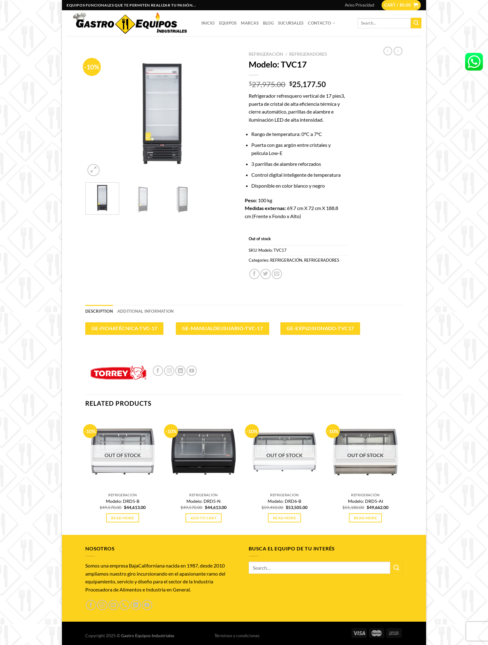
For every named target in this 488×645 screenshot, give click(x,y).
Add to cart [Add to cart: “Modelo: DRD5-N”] (203, 518)
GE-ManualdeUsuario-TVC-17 (222, 328)
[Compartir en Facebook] (254, 274)
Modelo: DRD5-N (203, 501)
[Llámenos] (125, 605)
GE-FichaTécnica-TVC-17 (124, 328)
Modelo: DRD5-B (122, 501)
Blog (268, 23)
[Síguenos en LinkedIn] (180, 371)
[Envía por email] (277, 274)
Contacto (321, 23)
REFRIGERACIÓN (266, 54)
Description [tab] (99, 311)
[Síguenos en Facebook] (158, 371)
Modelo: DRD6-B (284, 501)
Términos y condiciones (237, 635)
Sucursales (291, 23)
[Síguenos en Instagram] (169, 371)
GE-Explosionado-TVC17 (320, 328)
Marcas (250, 23)
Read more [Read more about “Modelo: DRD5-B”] (122, 518)
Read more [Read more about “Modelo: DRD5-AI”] (365, 518)
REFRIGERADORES (308, 54)
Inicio (208, 23)
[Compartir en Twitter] (265, 274)
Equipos (228, 23)
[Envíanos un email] (113, 605)
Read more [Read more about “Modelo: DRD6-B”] (284, 518)
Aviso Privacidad (359, 4)
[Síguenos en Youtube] (191, 371)
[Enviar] (416, 23)
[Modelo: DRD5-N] (203, 452)
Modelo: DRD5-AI (365, 501)
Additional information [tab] (145, 311)
